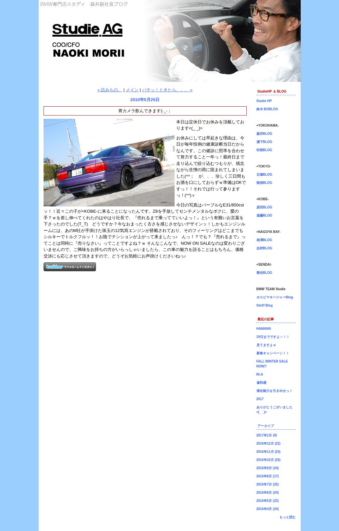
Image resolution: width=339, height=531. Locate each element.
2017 (260, 399)
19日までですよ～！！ (273, 337)
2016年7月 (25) (267, 484)
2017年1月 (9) (266, 435)
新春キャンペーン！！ (272, 353)
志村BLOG (264, 248)
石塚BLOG (264, 174)
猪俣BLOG (264, 183)
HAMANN (263, 328)
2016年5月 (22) (267, 501)
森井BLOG (264, 133)
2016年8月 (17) (267, 476)
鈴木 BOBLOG (267, 109)
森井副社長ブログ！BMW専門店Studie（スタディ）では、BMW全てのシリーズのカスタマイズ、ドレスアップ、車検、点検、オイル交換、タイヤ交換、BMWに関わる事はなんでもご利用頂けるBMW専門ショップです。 (170, 41)
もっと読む (287, 517)
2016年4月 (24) (267, 509)
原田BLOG (264, 207)
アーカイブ (265, 426)
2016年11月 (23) (268, 451)
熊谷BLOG (264, 272)
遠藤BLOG (264, 215)
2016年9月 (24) (267, 468)
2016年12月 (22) (268, 443)
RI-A (259, 374)
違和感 (261, 382)
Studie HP (264, 101)
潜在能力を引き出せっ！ (274, 391)
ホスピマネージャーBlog (274, 297)
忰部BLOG (264, 150)
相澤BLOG (264, 240)
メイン (132, 89)
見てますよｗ (266, 345)
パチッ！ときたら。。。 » (167, 89)
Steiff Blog (264, 305)
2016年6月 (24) (267, 492)
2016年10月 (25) (268, 460)
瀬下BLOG (264, 142)
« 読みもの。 (110, 89)
